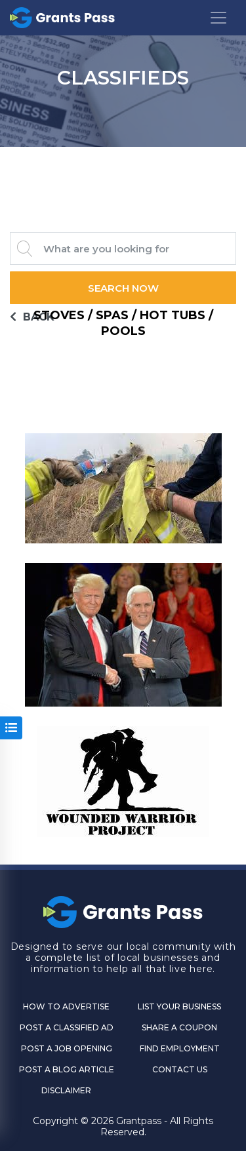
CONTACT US (179, 1069)
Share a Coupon (179, 1027)
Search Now (123, 288)
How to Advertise (66, 1006)
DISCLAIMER (66, 1090)
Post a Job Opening (66, 1048)
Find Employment (180, 1048)
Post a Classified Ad (66, 1027)
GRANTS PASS (123, 163)
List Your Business (179, 1006)
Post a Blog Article (66, 1069)
